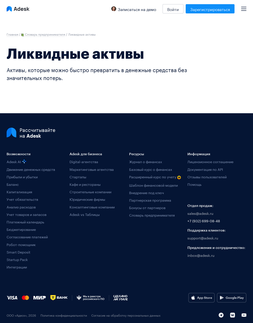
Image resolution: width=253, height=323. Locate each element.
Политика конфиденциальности (63, 315)
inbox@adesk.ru (200, 255)
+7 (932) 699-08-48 (203, 220)
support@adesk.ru (202, 237)
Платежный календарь (25, 221)
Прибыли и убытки (22, 176)
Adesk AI (16, 161)
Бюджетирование (21, 229)
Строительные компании (90, 191)
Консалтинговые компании (92, 206)
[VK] (232, 315)
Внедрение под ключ (146, 192)
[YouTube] (244, 315)
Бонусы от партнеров (147, 207)
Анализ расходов (21, 206)
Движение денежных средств (31, 169)
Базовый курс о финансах (150, 169)
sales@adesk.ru (200, 213)
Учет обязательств (22, 199)
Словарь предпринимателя (152, 215)
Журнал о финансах (145, 161)
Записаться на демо (133, 9)
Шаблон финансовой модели (153, 185)
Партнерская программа (150, 200)
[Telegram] (221, 315)
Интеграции (17, 267)
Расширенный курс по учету (155, 176)
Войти (173, 9)
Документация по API (205, 169)
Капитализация (19, 191)
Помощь (194, 184)
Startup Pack (17, 259)
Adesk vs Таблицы (85, 214)
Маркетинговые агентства (92, 169)
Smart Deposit (18, 252)
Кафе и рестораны (85, 184)
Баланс (13, 184)
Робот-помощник (21, 244)
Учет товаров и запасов (26, 214)
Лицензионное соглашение (210, 161)
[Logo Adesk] (18, 8)
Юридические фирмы (87, 199)
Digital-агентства (84, 161)
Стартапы (78, 176)
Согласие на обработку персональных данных (125, 315)
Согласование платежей (27, 236)
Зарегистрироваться (210, 9)
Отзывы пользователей (207, 176)
